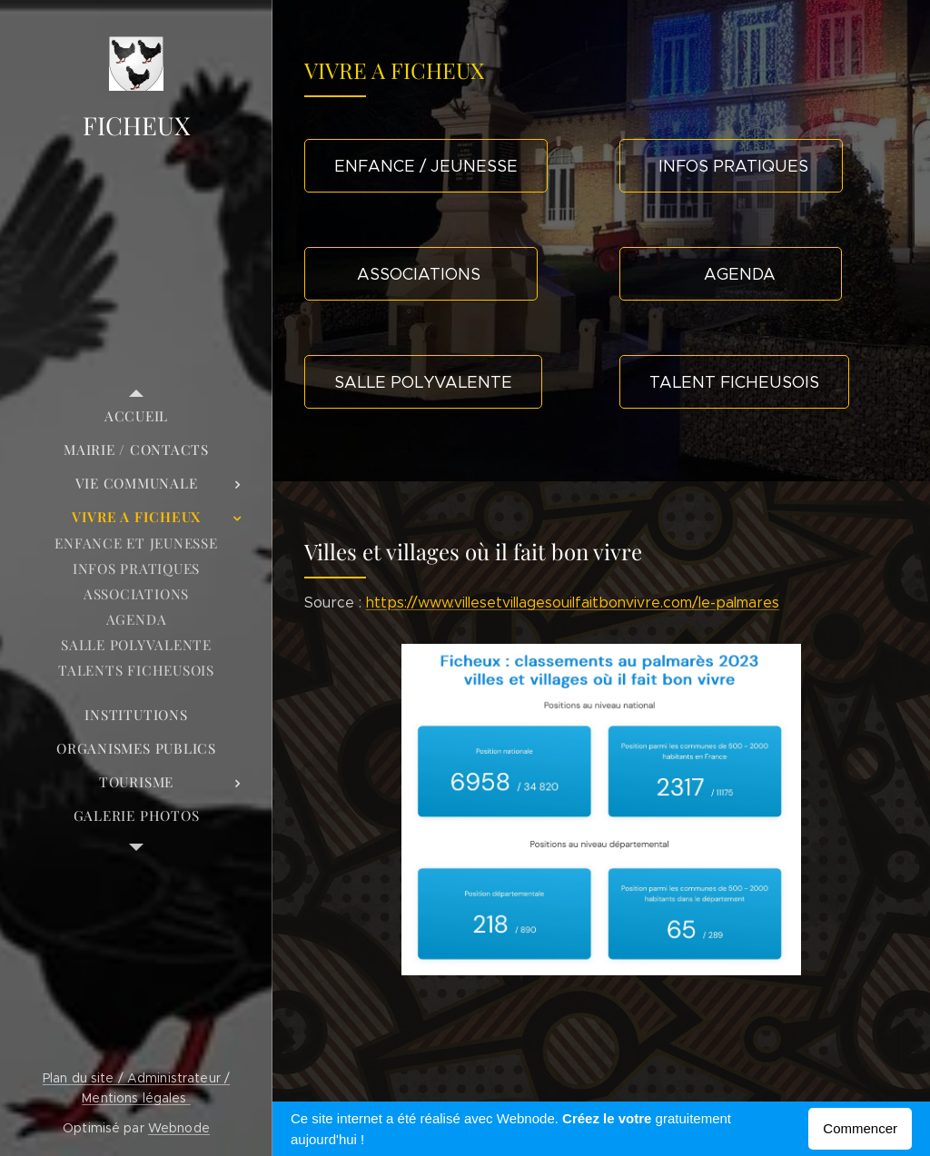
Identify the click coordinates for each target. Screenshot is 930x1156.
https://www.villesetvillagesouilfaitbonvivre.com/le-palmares (572, 602)
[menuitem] (136, 416)
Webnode (179, 1128)
